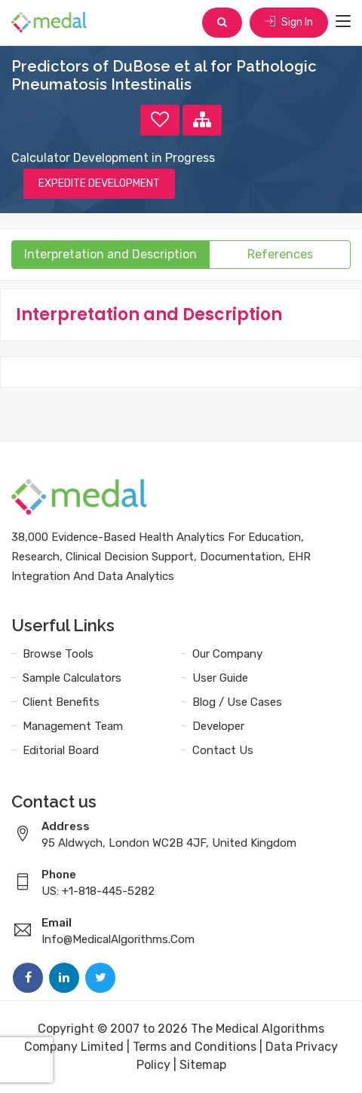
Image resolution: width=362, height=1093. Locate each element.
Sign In (289, 22)
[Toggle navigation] (343, 22)
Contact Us (222, 750)
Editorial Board (61, 750)
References (280, 254)
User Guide (220, 678)
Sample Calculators (72, 678)
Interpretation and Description (110, 254)
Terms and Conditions (194, 1047)
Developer (218, 726)
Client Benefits (61, 702)
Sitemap (202, 1065)
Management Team (73, 726)
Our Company (227, 654)
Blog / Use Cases (237, 702)
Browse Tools (58, 654)
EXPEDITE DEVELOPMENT (99, 183)
